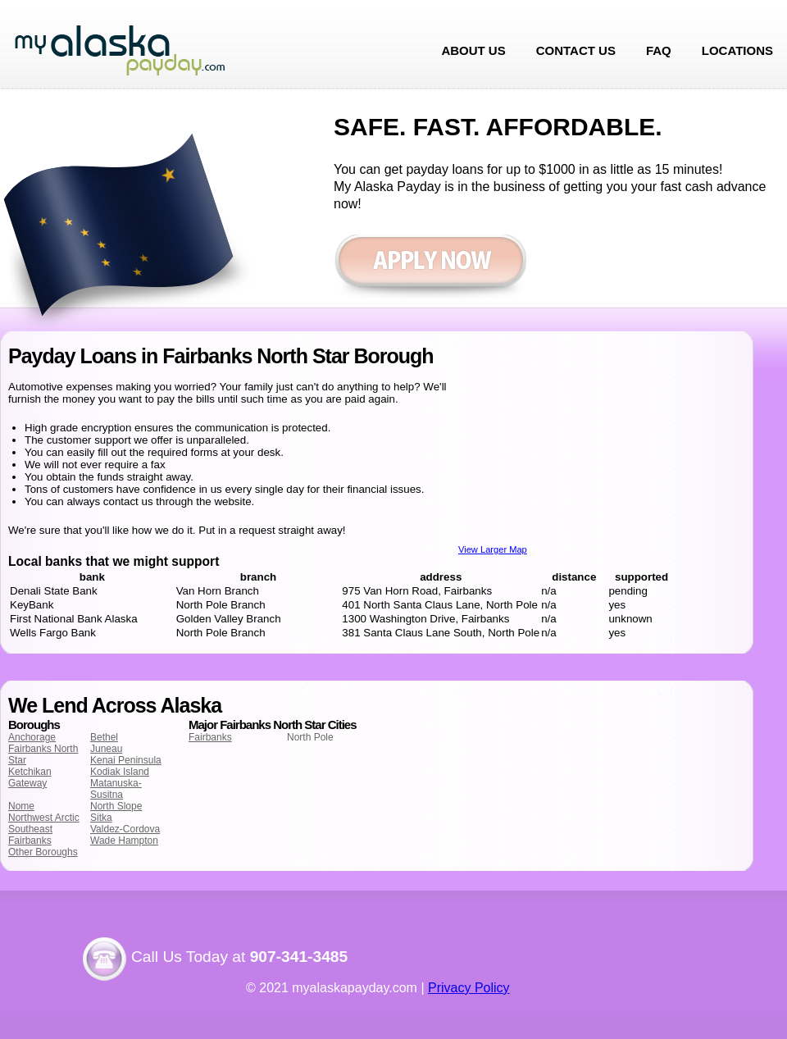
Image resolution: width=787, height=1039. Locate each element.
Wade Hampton (124, 840)
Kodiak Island (119, 771)
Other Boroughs (43, 852)
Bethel (104, 737)
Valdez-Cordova (125, 829)
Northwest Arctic (44, 817)
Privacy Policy (469, 988)
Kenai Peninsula (125, 760)
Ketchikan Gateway (30, 777)
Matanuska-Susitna (116, 788)
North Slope (116, 806)
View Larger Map (492, 549)
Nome (21, 806)
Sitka (101, 817)
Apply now (430, 269)
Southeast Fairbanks (30, 834)
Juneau (106, 748)
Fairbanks (210, 737)
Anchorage (32, 737)
